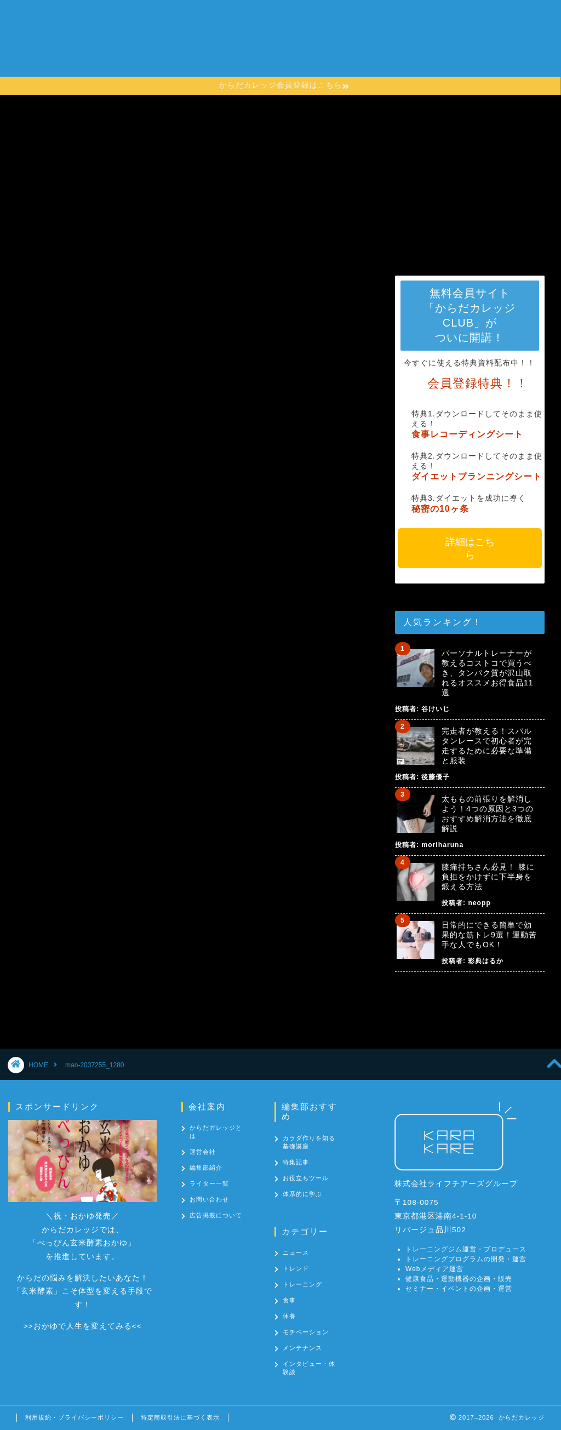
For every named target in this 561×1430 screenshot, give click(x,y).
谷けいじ (435, 709)
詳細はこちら (469, 548)
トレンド (296, 1268)
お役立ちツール (306, 1178)
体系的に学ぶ (302, 1194)
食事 (289, 1300)
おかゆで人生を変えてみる (82, 1326)
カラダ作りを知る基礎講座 (311, 42)
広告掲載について (216, 1215)
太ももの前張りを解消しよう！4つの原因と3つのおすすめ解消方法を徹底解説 (488, 813)
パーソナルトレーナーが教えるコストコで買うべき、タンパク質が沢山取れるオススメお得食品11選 (488, 673)
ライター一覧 (209, 1183)
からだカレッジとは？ (199, 42)
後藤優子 (435, 777)
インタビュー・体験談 (309, 1367)
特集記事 (296, 1162)
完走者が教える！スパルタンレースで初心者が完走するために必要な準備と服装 (487, 746)
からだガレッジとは (216, 1131)
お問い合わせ (182, 63)
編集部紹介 (206, 1167)
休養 (289, 1316)
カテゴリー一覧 (409, 42)
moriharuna (442, 845)
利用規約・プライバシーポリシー (74, 1417)
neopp (479, 903)
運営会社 (203, 1151)
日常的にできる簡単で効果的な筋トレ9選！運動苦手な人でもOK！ (489, 934)
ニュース (296, 1252)
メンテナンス (302, 1348)
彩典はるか (485, 961)
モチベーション (306, 1332)
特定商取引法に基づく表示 (180, 1417)
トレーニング (302, 1284)
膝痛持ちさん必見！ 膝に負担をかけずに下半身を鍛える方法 (488, 876)
